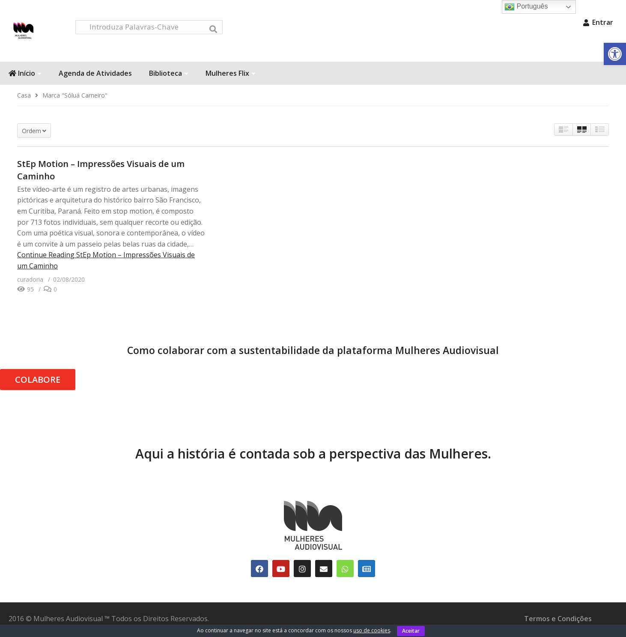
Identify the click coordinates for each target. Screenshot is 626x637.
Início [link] (25, 75)
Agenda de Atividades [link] (95, 75)
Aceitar (411, 630)
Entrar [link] (598, 22)
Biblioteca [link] (168, 75)
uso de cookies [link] (371, 630)
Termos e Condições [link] (558, 621)
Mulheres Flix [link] (231, 75)
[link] (615, 54)
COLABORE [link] (37, 382)
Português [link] (526, 7)
